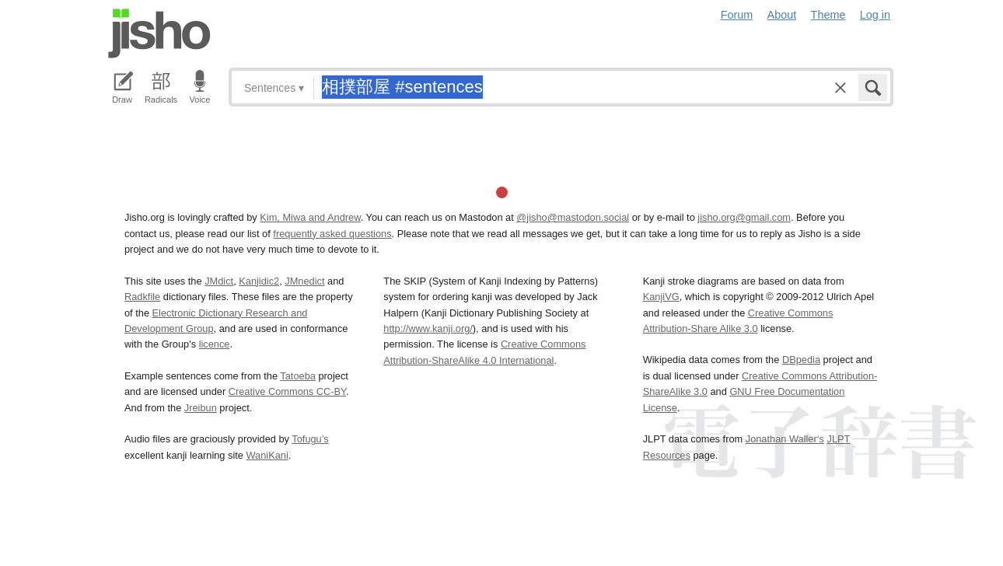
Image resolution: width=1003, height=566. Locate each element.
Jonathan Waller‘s (785, 439)
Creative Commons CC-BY (287, 391)
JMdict (218, 281)
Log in (875, 15)
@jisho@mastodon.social (572, 217)
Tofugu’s (310, 439)
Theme (828, 15)
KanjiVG (661, 296)
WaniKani (267, 455)
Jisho (159, 33)
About (782, 15)
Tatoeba (298, 376)
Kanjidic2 (259, 281)
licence (214, 344)
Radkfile (142, 296)
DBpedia (801, 359)
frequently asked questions (332, 233)
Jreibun (200, 408)
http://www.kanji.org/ (428, 328)
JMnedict (304, 281)
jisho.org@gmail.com (744, 217)
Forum (737, 15)
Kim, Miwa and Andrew (310, 217)
